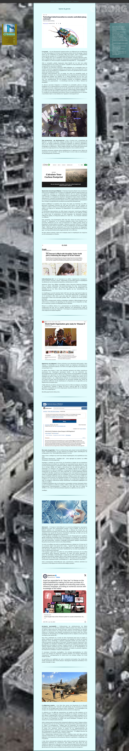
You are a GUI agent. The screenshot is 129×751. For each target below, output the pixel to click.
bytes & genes (115, 54)
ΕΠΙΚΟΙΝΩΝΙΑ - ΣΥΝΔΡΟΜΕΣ (64, 1)
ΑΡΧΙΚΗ (53, 1)
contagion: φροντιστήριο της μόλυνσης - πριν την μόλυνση (119, 52)
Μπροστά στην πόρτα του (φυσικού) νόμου (118, 32)
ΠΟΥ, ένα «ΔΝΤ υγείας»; (117, 34)
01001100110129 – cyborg (118, 26)
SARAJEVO (76, 1)
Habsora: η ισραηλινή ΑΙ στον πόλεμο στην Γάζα (119, 46)
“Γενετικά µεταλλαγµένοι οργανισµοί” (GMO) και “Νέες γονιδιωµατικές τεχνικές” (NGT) (119, 37)
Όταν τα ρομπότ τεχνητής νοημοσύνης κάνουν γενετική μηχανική (119, 29)
